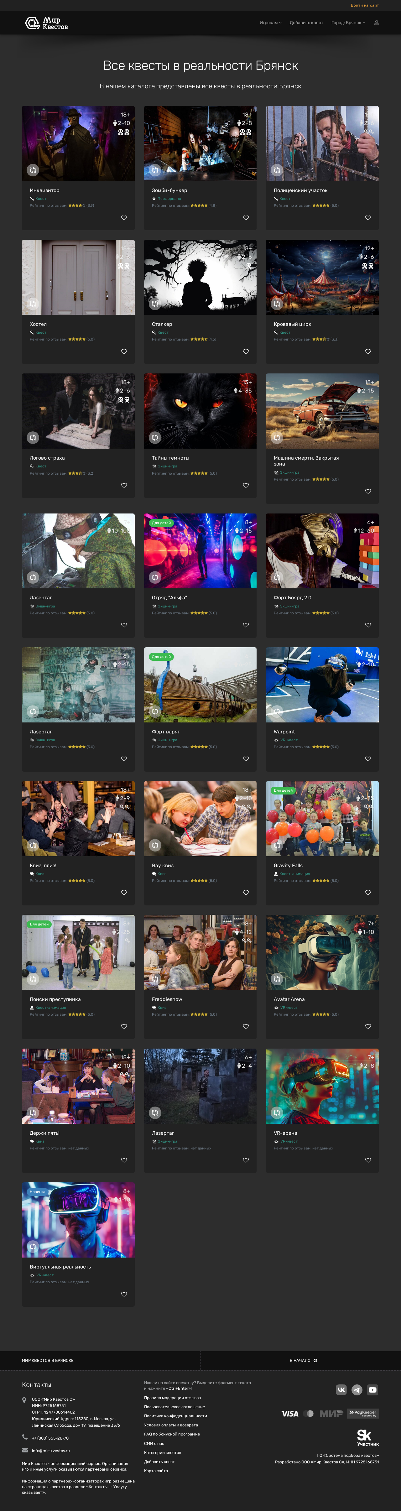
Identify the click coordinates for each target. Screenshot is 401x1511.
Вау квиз (163, 865)
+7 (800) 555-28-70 (50, 1438)
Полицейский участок (301, 190)
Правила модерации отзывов (172, 1397)
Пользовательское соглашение (174, 1406)
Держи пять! (45, 1133)
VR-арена (285, 1133)
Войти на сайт (365, 5)
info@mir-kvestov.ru (51, 1450)
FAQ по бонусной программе (172, 1434)
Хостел (38, 324)
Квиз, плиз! (43, 865)
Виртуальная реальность (60, 1267)
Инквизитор (45, 190)
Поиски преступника (55, 999)
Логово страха (47, 458)
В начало (303, 1360)
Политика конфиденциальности (175, 1416)
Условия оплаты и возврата (171, 1425)
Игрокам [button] (271, 24)
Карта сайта (156, 1470)
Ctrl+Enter (178, 1388)
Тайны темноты (170, 458)
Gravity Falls (288, 865)
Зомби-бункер (169, 190)
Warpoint (284, 732)
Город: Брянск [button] (348, 24)
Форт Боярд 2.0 (292, 598)
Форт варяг (166, 732)
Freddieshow (167, 999)
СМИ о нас (154, 1443)
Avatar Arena (289, 999)
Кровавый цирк (292, 324)
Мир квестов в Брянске (48, 1360)
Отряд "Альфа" (169, 598)
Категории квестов (162, 1452)
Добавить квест (306, 24)
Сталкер (162, 324)
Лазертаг (41, 598)
